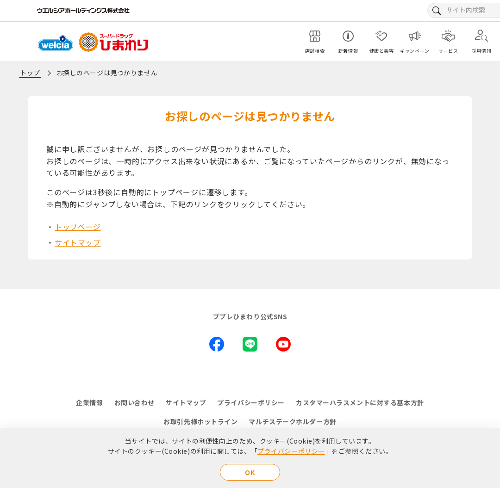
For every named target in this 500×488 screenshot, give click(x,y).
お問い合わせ (134, 402)
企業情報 (89, 402)
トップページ (77, 226)
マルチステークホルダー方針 (292, 421)
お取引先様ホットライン (200, 421)
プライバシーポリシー (291, 451)
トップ (30, 72)
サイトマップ (77, 242)
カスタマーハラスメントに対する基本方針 (360, 402)
